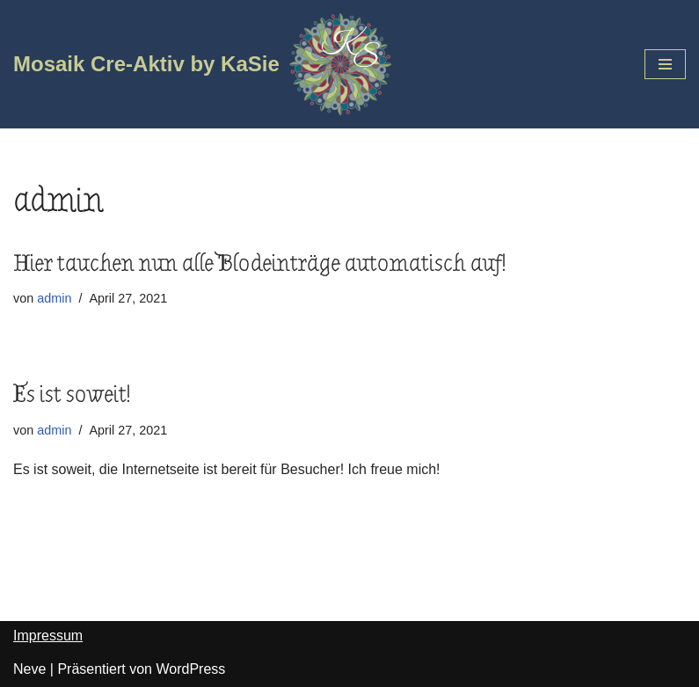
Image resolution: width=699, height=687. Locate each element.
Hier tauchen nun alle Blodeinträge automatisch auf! (259, 264)
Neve (29, 668)
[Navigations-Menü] (665, 64)
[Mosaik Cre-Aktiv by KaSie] (203, 64)
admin (54, 298)
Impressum (48, 635)
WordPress (190, 668)
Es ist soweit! (71, 395)
